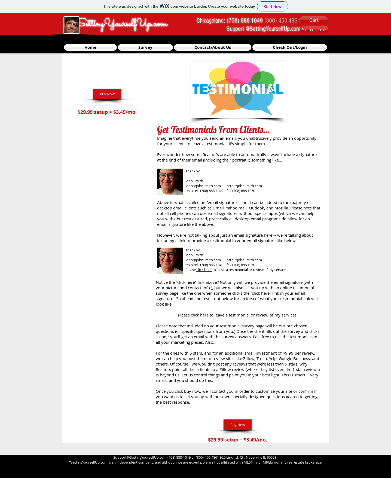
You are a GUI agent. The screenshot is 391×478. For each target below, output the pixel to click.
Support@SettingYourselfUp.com (140, 457)
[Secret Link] (314, 30)
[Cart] (314, 20)
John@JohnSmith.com (203, 185)
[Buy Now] (107, 94)
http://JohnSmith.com (244, 185)
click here (200, 315)
